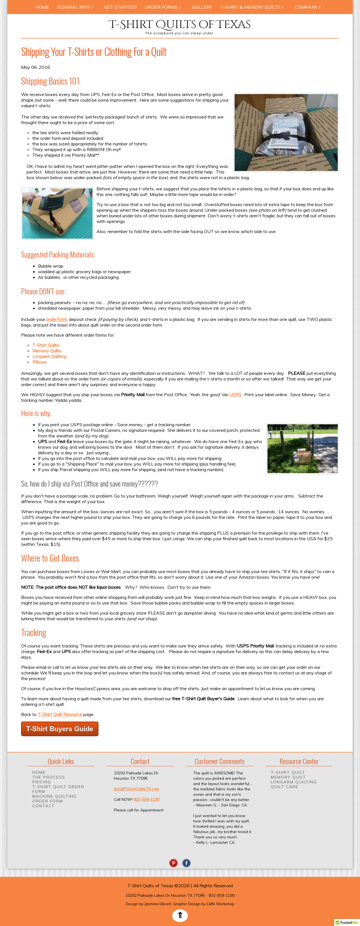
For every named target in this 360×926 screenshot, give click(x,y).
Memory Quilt (288, 777)
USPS (235, 394)
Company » (309, 7)
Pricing (41, 781)
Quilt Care (284, 786)
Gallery (202, 7)
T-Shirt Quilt (288, 772)
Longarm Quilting (49, 356)
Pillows (39, 362)
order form (56, 319)
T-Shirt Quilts (45, 345)
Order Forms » (164, 7)
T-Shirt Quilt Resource (60, 714)
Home (42, 7)
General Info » (76, 7)
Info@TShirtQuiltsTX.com (136, 788)
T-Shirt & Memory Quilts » (253, 7)
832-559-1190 (146, 799)
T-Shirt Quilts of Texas (180, 24)
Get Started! (120, 7)
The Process (48, 777)
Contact (43, 805)
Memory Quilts (46, 350)
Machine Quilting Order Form (54, 798)
